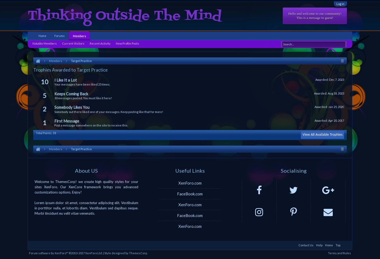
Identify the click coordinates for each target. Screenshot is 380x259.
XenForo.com (190, 183)
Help (319, 245)
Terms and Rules (339, 253)
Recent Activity (100, 43)
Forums (59, 35)
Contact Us (306, 245)
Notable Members (44, 43)
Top (338, 245)
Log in (340, 4)
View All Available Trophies (322, 134)
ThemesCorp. (138, 253)
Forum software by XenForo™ (65, 253)
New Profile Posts (127, 43)
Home (42, 35)
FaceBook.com (190, 193)
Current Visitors (73, 43)
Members (79, 36)
